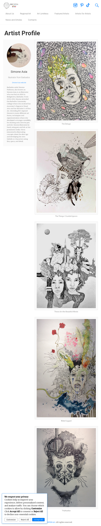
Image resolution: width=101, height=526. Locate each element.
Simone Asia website (19, 82)
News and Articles (14, 20)
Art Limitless (42, 13)
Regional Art (25, 13)
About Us (10, 13)
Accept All (38, 520)
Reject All (25, 520)
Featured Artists (61, 13)
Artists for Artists (83, 13)
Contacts (32, 20)
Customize (11, 520)
